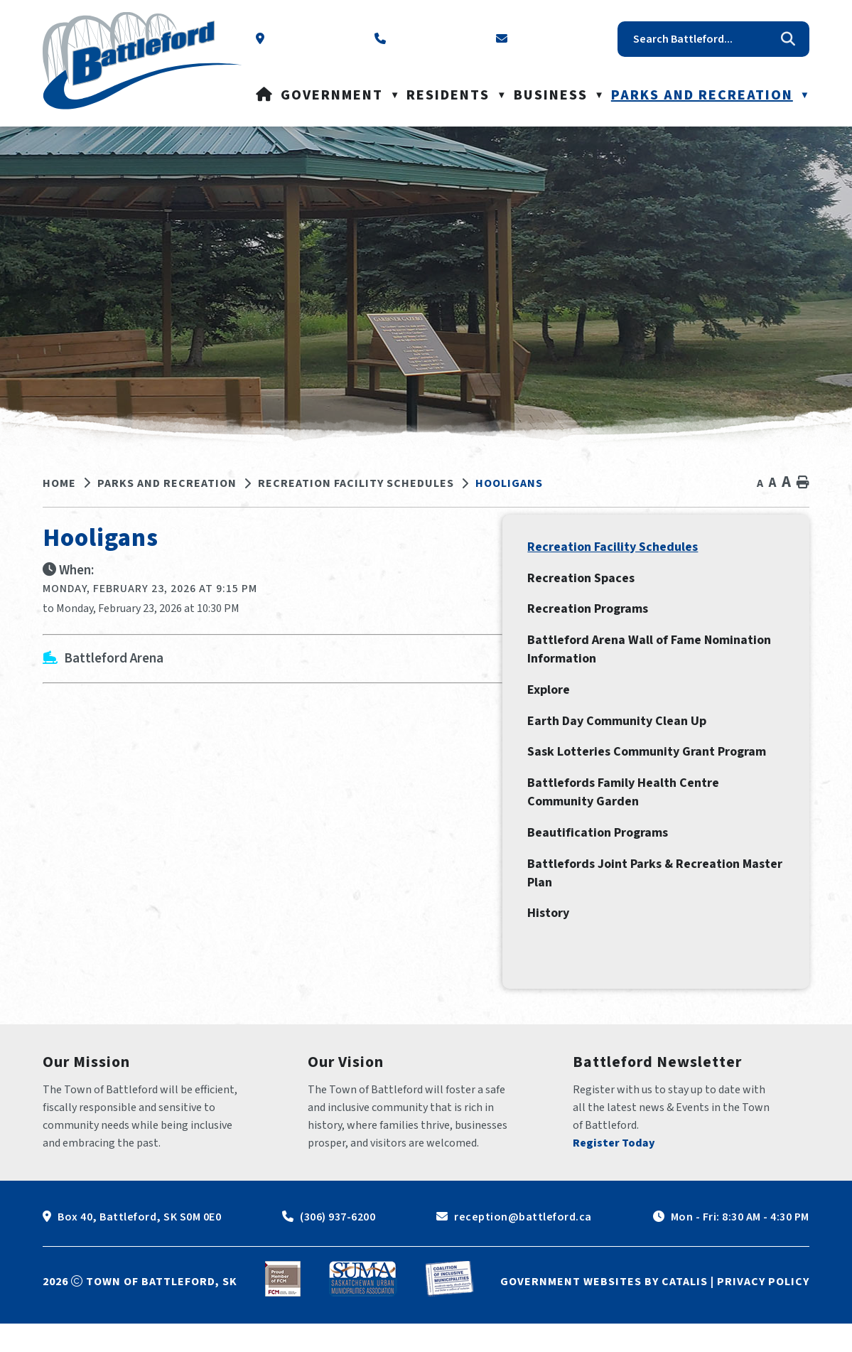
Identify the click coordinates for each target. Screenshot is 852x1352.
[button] (788, 39)
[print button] (803, 483)
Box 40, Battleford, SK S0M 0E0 (139, 1245)
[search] (702, 39)
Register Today (614, 1171)
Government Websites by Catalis (604, 1310)
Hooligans (509, 483)
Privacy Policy (763, 1310)
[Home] (265, 95)
